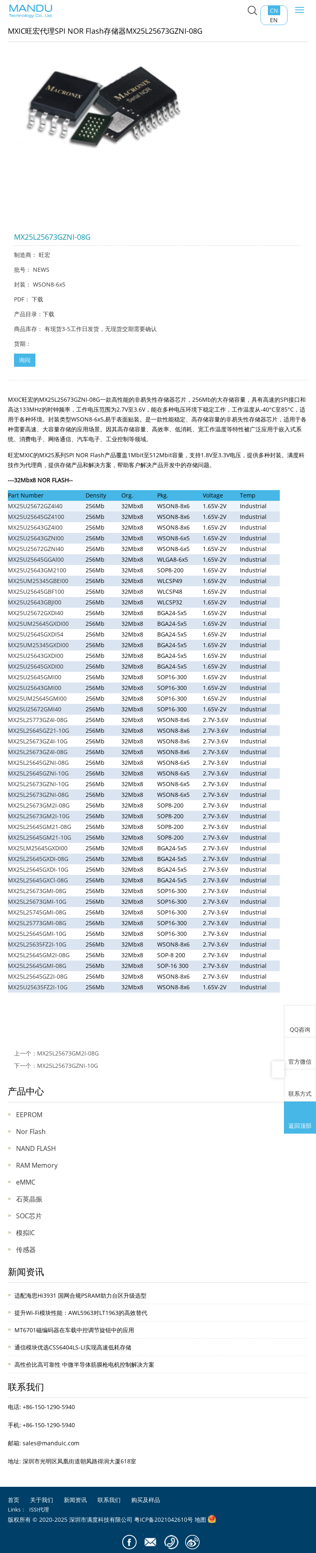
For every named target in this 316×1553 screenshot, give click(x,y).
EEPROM (29, 1114)
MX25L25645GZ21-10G (38, 730)
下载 (37, 299)
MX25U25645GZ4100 (36, 517)
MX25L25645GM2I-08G (39, 955)
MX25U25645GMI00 (34, 677)
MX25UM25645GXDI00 (38, 623)
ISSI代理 (39, 1509)
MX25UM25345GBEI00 (38, 581)
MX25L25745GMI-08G (37, 912)
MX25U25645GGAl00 (36, 559)
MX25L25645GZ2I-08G (37, 976)
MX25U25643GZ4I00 (35, 527)
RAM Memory (37, 1165)
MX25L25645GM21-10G (39, 837)
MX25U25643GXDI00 (35, 656)
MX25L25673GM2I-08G (39, 805)
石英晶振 (29, 1199)
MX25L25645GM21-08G (39, 827)
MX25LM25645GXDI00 (37, 848)
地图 (200, 1519)
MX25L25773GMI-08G (37, 923)
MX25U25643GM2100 (37, 570)
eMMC (25, 1182)
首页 (13, 1500)
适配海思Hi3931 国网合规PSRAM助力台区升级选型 (80, 1295)
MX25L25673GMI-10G (37, 901)
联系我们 (109, 1500)
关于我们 (41, 1500)
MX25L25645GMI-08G (37, 966)
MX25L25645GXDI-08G (38, 859)
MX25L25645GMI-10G (37, 933)
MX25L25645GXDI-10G (38, 869)
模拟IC (25, 1232)
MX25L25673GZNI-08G (38, 794)
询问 (24, 360)
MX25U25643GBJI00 (34, 602)
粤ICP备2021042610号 (163, 1519)
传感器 (26, 1249)
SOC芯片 (29, 1215)
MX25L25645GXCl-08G (38, 880)
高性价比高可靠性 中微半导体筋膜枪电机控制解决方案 (84, 1364)
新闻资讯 (75, 1500)
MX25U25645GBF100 (36, 591)
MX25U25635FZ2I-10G (37, 987)
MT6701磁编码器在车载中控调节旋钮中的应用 (74, 1330)
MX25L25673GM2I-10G (39, 816)
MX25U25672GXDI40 (35, 613)
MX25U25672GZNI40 (36, 549)
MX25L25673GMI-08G (37, 891)
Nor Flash (31, 1131)
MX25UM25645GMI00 (37, 698)
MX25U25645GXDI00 (35, 666)
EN (274, 20)
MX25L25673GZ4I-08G (37, 752)
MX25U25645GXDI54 (35, 634)
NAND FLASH (36, 1148)
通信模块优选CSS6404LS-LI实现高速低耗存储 (72, 1347)
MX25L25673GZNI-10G (38, 784)
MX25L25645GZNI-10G (38, 773)
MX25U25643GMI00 (34, 688)
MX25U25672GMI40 (34, 709)
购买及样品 (145, 1500)
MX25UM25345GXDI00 (38, 645)
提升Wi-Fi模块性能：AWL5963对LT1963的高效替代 (80, 1313)
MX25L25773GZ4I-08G (37, 720)
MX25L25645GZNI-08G (38, 762)
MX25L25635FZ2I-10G (37, 944)
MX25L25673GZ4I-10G (37, 741)
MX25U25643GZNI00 (36, 538)
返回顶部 (300, 1118)
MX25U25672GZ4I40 (35, 506)
